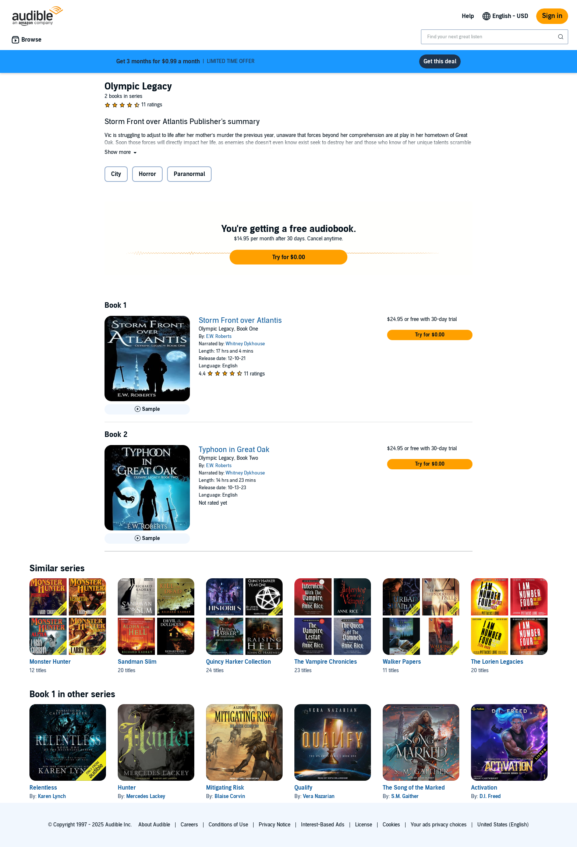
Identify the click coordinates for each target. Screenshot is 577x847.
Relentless (43, 787)
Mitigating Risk (225, 787)
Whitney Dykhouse (245, 344)
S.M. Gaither (405, 796)
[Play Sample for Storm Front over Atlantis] (147, 409)
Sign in (552, 16)
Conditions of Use (228, 825)
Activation (484, 787)
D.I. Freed (490, 796)
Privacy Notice (274, 825)
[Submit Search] (561, 36)
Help (468, 16)
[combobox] (494, 36)
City (116, 174)
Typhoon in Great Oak (234, 449)
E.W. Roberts (218, 336)
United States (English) (503, 825)
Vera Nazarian (318, 796)
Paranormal (189, 174)
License (363, 825)
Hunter (127, 787)
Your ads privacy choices (439, 825)
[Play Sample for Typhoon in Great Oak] (147, 538)
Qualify (303, 787)
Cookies (391, 825)
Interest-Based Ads (322, 825)
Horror (147, 174)
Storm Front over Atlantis (240, 320)
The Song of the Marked (414, 787)
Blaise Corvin (230, 796)
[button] (121, 152)
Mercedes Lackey (145, 796)
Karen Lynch (52, 796)
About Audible (154, 825)
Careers (189, 825)
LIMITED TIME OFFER (185, 61)
